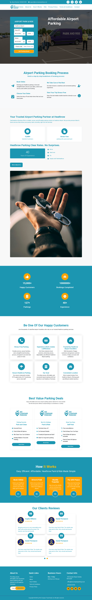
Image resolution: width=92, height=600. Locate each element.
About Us (28, 7)
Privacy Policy (53, 7)
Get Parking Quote (24, 51)
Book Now (21, 444)
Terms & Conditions (65, 7)
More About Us (16, 165)
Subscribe (20, 588)
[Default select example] (24, 26)
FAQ (45, 7)
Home (21, 7)
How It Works (37, 7)
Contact (77, 7)
